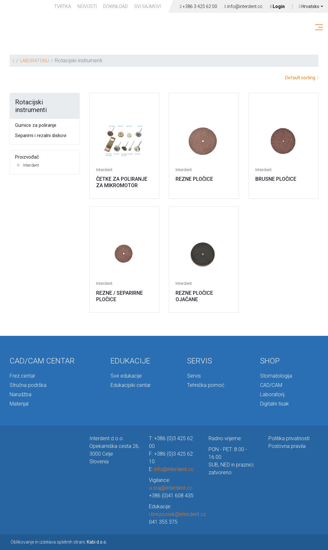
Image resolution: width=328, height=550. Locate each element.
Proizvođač (27, 157)
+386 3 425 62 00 (198, 6)
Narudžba (20, 394)
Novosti (87, 6)
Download (115, 6)
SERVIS (199, 360)
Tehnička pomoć (205, 385)
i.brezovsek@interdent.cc (177, 514)
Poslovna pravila (287, 446)
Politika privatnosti (288, 438)
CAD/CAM (271, 385)
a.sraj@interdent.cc (171, 488)
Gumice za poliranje (35, 125)
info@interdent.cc (244, 6)
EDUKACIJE (130, 360)
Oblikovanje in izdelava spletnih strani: (59, 542)
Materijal (19, 404)
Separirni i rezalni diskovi (40, 135)
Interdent (31, 165)
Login (277, 6)
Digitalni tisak (274, 404)
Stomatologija (276, 376)
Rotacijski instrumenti (31, 106)
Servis (194, 376)
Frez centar (22, 376)
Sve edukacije (126, 376)
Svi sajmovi (147, 6)
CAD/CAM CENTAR (42, 360)
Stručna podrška (28, 385)
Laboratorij (272, 394)
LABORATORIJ (34, 60)
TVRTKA (62, 6)
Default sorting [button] (301, 77)
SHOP (270, 360)
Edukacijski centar (131, 385)
